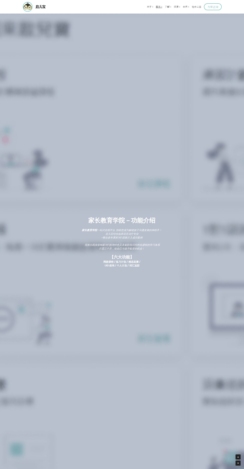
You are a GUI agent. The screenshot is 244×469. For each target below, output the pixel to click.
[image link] (28, 6)
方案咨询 (212, 7)
